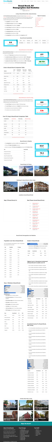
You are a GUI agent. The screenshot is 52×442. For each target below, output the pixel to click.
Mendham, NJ (35, 225)
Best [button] (25, 1)
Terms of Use (38, 434)
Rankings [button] (43, 1)
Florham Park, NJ (36, 206)
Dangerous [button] (39, 1)
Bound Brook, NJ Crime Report (26, 49)
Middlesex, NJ (35, 217)
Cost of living (38, 20)
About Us (47, 1)
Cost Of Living (30, 9)
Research (22, 437)
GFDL (46, 176)
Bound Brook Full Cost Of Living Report (18, 137)
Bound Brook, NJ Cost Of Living (26, 97)
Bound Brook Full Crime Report (18, 93)
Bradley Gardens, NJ (36, 208)
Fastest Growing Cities (24, 435)
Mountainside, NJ (36, 220)
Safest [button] (28, 1)
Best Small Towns (23, 433)
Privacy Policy (38, 433)
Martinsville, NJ (36, 203)
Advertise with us (39, 430)
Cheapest (22, 429)
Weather (37, 21)
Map (36, 25)
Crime (26, 9)
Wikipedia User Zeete (23, 176)
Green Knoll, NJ (36, 214)
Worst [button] (35, 1)
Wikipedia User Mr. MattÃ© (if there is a (40, 176)
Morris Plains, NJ (36, 222)
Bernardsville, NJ (36, 228)
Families (22, 434)
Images (37, 22)
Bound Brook (14, 118)
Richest (22, 439)
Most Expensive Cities (24, 436)
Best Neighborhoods (24, 430)
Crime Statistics (38, 19)
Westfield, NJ (35, 211)
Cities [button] (22, 1)
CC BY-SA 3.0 (27, 176)
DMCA (37, 435)
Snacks (7, 1)
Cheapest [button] (31, 1)
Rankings (22, 438)
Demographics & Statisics (40, 26)
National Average (27, 118)
